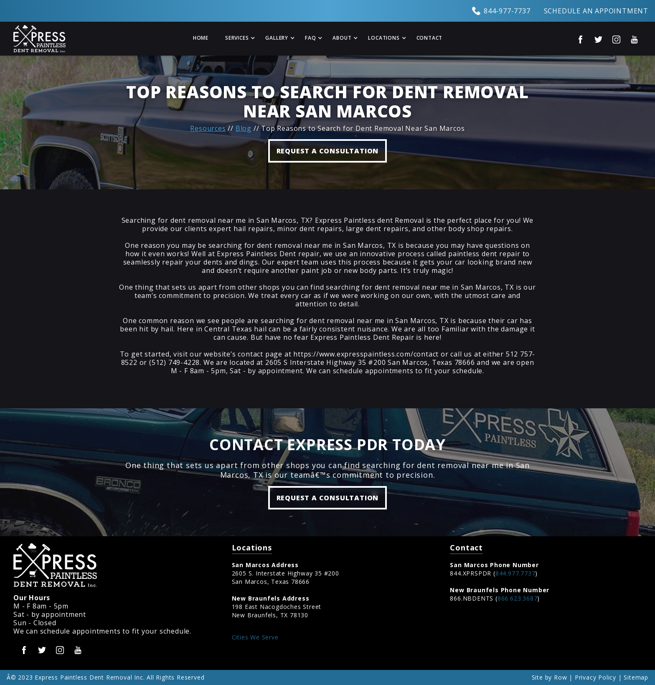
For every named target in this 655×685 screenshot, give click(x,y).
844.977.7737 (515, 573)
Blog (243, 128)
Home (200, 37)
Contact (429, 37)
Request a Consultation (328, 497)
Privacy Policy (595, 677)
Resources (208, 128)
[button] (236, 39)
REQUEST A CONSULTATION (328, 150)
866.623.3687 (518, 598)
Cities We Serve (255, 637)
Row (560, 677)
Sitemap (636, 677)
